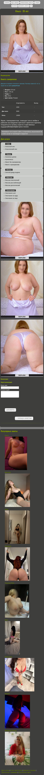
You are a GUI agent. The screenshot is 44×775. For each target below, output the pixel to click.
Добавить (10, 410)
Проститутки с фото (24, 772)
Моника (7, 694)
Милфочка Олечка (11, 730)
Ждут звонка (15, 2)
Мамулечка (8, 657)
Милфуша (8, 546)
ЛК (31, 6)
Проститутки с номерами (9, 772)
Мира (6, 509)
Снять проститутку (16, 770)
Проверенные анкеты (26, 2)
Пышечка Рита (9, 583)
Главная (6, 2)
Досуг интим (5, 770)
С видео (37, 2)
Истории (14, 6)
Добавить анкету (24, 6)
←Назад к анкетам (24, 418)
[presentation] (12, 403)
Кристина (8, 472)
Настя (7, 435)
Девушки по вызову (29, 770)
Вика (6, 620)
